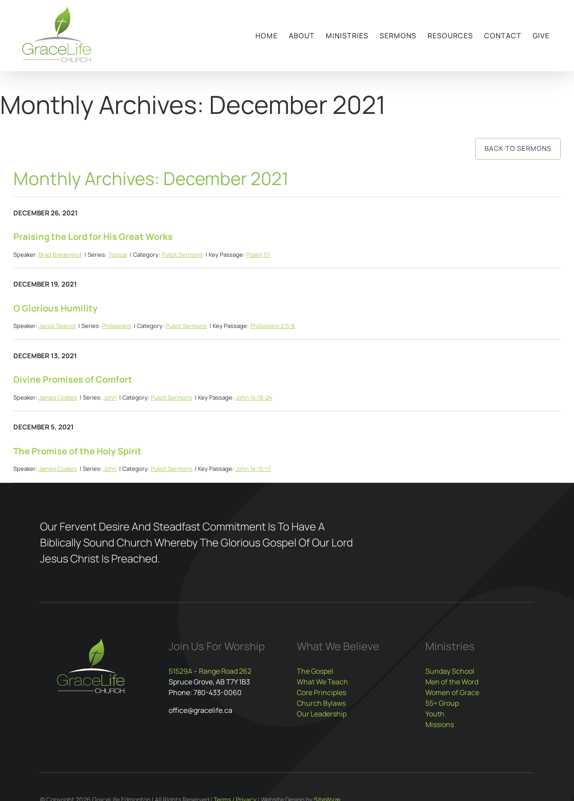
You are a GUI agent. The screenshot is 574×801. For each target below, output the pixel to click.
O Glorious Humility (55, 308)
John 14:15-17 (253, 469)
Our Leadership (322, 714)
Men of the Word (451, 682)
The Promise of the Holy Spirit (77, 451)
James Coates (58, 397)
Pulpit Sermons (182, 255)
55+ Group (442, 703)
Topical (117, 255)
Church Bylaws (321, 703)
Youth (435, 714)
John (110, 397)
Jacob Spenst (57, 326)
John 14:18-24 (253, 397)
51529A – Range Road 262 (210, 671)
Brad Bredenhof (60, 255)
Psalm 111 (258, 255)
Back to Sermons (518, 148)
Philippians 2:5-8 (272, 326)
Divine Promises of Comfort (72, 379)
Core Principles (321, 692)
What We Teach (322, 682)
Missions (439, 724)
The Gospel (315, 671)
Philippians (116, 326)
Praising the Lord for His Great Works (93, 237)
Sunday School (449, 671)
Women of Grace (452, 692)
